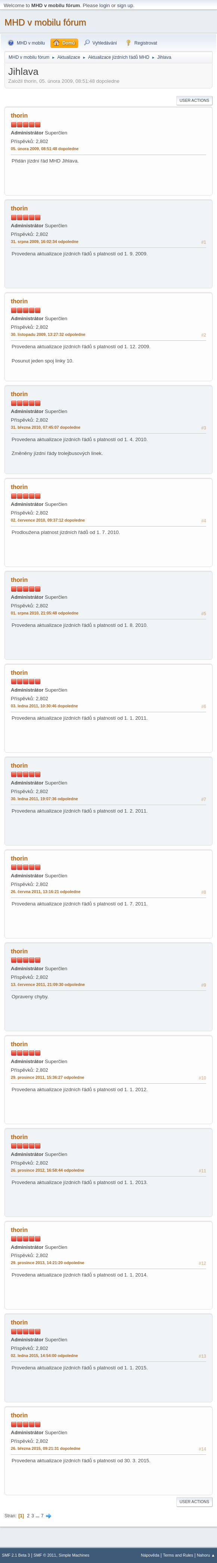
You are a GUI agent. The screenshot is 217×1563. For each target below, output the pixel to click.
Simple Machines (74, 1555)
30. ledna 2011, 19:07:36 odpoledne (44, 798)
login (104, 5)
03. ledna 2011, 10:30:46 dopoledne (44, 706)
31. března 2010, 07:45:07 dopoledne (45, 427)
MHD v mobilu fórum (45, 22)
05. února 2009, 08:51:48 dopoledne (45, 148)
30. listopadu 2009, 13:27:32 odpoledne (48, 334)
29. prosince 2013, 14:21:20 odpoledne (47, 1262)
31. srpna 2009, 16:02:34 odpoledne (44, 241)
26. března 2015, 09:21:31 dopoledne (45, 1448)
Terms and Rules (178, 1555)
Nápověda (150, 1555)
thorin (19, 115)
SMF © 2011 (45, 1555)
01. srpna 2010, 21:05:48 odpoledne (44, 613)
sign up (125, 5)
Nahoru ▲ (206, 1555)
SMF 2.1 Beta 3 (16, 1555)
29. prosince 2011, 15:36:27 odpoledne (47, 1077)
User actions (194, 100)
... (37, 1515)
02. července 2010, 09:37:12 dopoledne (48, 520)
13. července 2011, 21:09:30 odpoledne (48, 984)
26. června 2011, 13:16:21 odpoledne (45, 891)
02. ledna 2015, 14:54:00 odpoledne (44, 1355)
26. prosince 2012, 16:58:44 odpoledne (47, 1170)
